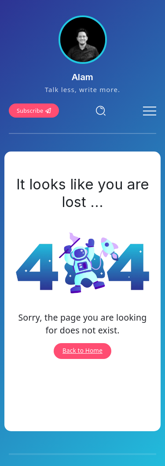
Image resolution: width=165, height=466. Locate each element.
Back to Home (82, 351)
